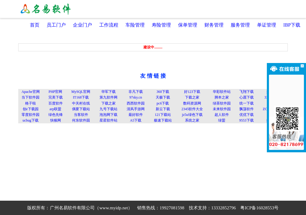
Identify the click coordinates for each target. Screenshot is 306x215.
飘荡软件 (246, 109)
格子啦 (30, 103)
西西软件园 (136, 103)
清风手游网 (136, 109)
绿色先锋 (55, 115)
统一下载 (246, 103)
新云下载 (163, 109)
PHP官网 (55, 92)
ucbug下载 (31, 120)
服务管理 (240, 24)
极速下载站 (163, 120)
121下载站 (163, 115)
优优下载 (246, 115)
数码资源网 (192, 103)
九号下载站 (108, 109)
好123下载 (192, 92)
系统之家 (192, 120)
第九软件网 (108, 97)
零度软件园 (30, 115)
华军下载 (108, 92)
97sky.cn (135, 97)
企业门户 (82, 24)
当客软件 (81, 115)
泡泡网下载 (108, 115)
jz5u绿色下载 (192, 115)
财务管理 (214, 24)
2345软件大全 (192, 109)
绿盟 (221, 120)
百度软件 (55, 103)
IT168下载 (81, 97)
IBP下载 (291, 24)
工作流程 (108, 24)
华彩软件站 (222, 92)
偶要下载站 (81, 109)
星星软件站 (108, 120)
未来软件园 (222, 109)
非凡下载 (135, 92)
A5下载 (136, 120)
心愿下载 (246, 97)
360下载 (163, 92)
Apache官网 (31, 92)
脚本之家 (222, 97)
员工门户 (56, 24)
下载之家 (192, 97)
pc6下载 (163, 103)
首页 (34, 24)
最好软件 (135, 115)
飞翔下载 (246, 92)
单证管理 (266, 24)
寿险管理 (161, 24)
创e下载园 (31, 109)
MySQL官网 (80, 92)
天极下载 (163, 97)
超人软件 (222, 115)
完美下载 (55, 97)
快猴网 (55, 120)
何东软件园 (81, 120)
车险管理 (135, 24)
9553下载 (246, 120)
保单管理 (187, 24)
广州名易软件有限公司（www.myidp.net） (91, 207)
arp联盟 (55, 109)
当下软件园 (30, 97)
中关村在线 (81, 103)
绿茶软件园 (222, 103)
